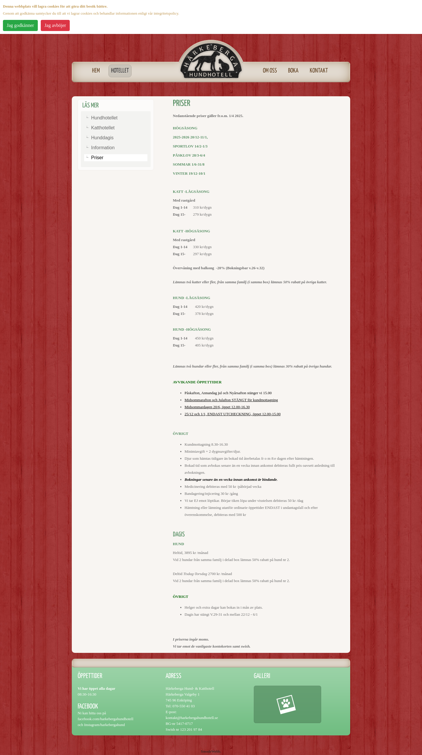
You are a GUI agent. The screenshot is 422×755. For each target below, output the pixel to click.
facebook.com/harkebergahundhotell (105, 719)
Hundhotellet (104, 117)
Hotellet (120, 71)
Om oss (270, 71)
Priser (97, 157)
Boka (293, 71)
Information (103, 147)
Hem (96, 71)
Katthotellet (103, 127)
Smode (206, 751)
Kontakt (319, 71)
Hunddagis (102, 137)
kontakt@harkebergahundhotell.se (192, 717)
